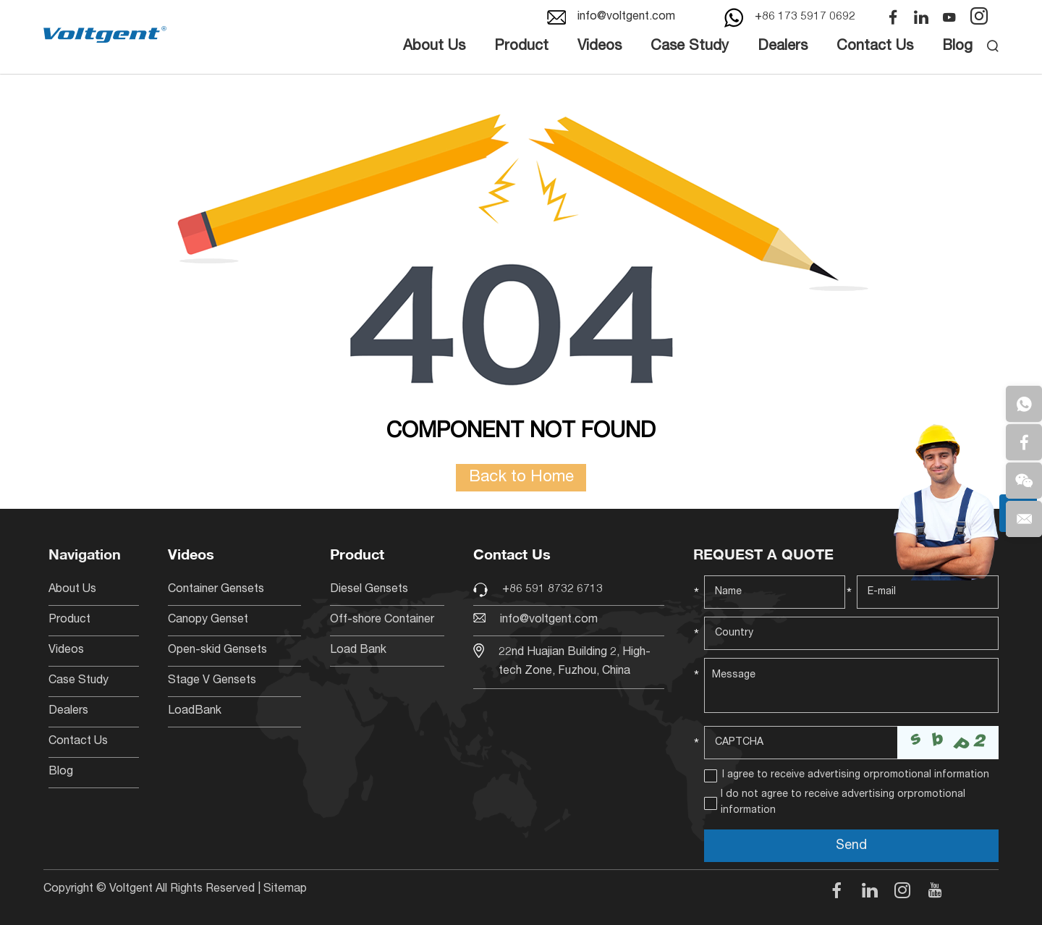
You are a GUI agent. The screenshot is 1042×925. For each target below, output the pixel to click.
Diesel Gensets (369, 590)
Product (521, 47)
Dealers (783, 47)
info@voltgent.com (626, 17)
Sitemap (285, 889)
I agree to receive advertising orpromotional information (855, 775)
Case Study (690, 47)
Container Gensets (216, 590)
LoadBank (194, 711)
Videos (599, 47)
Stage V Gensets (212, 681)
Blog (957, 47)
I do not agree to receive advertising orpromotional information (843, 803)
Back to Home (521, 478)
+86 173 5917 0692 (805, 17)
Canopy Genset (208, 620)
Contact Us (874, 47)
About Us (434, 47)
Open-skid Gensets (217, 650)
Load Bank (358, 650)
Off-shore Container (382, 620)
